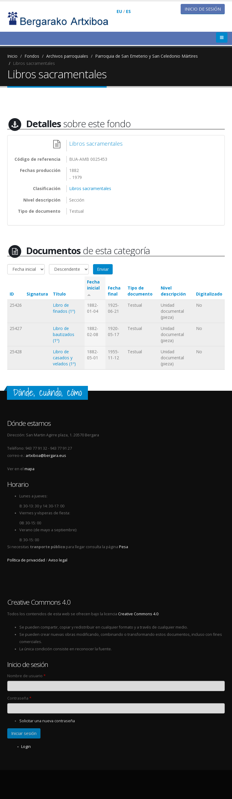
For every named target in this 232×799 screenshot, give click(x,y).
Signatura (37, 294)
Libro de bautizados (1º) (63, 334)
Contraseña (19, 698)
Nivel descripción (173, 291)
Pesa (123, 546)
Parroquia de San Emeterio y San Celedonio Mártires (146, 56)
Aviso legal (57, 560)
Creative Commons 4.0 (138, 613)
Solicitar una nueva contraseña (47, 720)
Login (26, 746)
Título (59, 294)
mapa (29, 468)
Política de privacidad (26, 560)
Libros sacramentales (34, 63)
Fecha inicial (93, 287)
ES (128, 11)
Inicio (12, 56)
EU (119, 11)
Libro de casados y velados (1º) (64, 358)
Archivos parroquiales (67, 56)
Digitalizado (209, 294)
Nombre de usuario (26, 675)
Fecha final (114, 291)
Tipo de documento (140, 291)
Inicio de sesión (203, 9)
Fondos (31, 56)
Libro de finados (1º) (64, 308)
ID (12, 294)
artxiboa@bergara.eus (46, 455)
